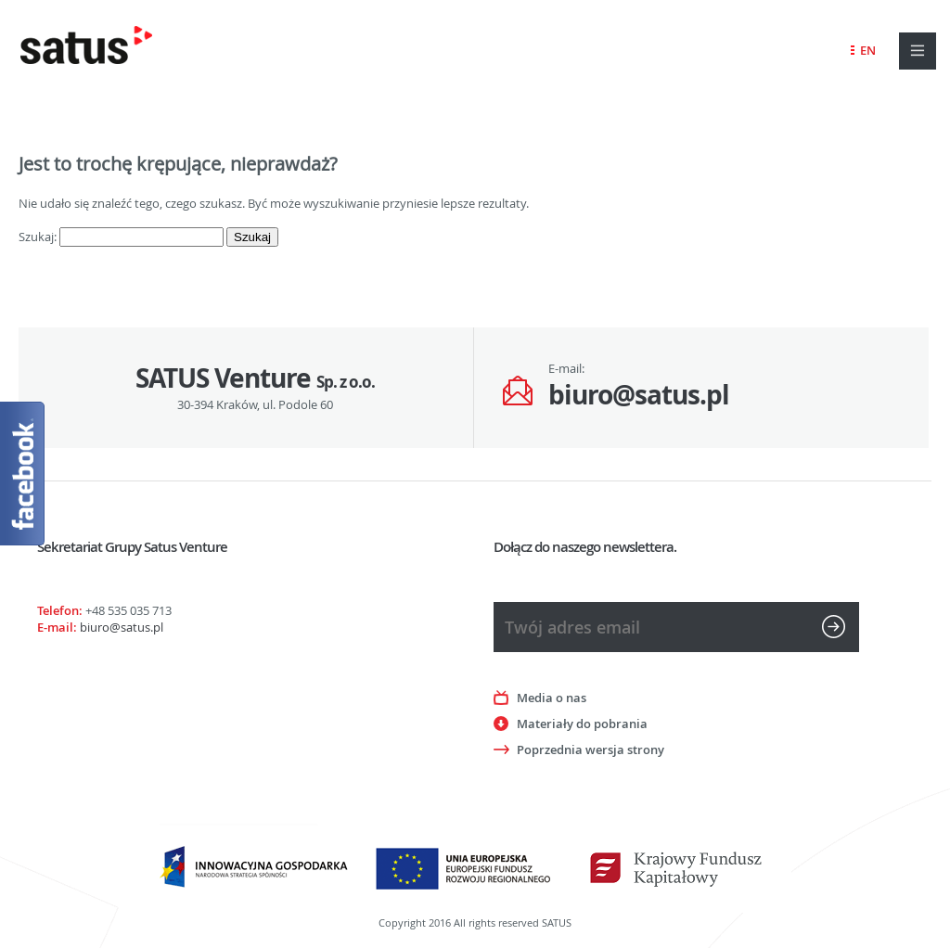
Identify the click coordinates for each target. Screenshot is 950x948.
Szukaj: (38, 236)
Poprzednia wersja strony (590, 749)
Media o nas (551, 697)
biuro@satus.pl (638, 395)
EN (868, 50)
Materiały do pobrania (582, 723)
